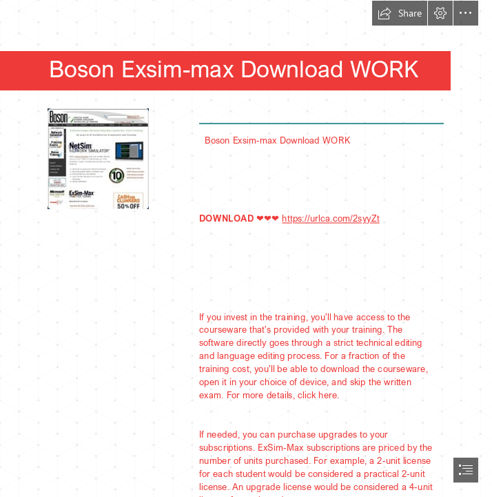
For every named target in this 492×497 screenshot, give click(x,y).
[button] (399, 13)
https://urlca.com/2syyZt (330, 217)
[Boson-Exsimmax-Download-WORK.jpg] (97, 158)
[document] (246, 248)
